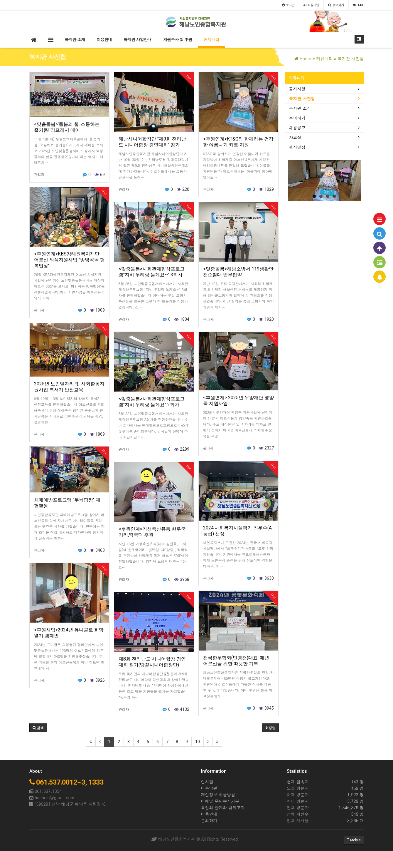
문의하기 (297, 118)
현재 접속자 (298, 782)
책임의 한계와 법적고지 (223, 807)
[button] (38, 727)
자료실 (295, 137)
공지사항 (297, 89)
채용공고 (297, 128)
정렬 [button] (271, 728)
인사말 (207, 782)
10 (197, 741)
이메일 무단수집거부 (220, 801)
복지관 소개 (75, 39)
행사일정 (297, 147)
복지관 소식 (300, 108)
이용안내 (104, 39)
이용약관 (209, 788)
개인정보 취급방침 (218, 795)
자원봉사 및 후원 (177, 39)
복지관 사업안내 (137, 39)
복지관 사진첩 (302, 98)
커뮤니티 (211, 39)
